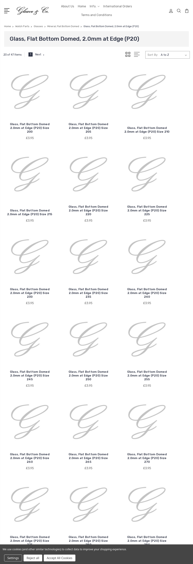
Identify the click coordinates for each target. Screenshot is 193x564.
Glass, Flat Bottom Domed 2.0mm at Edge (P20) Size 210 (120, 116)
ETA (103, 471)
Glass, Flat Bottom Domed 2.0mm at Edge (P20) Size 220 (24, 188)
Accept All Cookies (59, 558)
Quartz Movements (160, 476)
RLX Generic (109, 465)
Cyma (105, 482)
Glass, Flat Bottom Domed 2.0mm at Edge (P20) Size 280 (24, 403)
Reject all (33, 558)
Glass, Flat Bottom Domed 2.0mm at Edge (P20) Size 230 (120, 188)
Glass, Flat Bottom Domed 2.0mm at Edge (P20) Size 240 (24, 260)
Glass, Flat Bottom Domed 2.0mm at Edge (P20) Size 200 (24, 116)
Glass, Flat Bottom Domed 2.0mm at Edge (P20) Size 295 (168, 403)
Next (40, 54)
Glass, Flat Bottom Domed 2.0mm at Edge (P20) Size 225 (72, 188)
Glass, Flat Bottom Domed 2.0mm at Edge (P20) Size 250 (120, 260)
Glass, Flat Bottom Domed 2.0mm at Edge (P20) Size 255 (168, 260)
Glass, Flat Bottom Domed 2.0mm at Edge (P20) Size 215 (168, 116)
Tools (151, 482)
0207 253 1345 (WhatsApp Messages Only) (26, 506)
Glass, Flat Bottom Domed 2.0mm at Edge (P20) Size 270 (120, 331)
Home (82, 6)
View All (106, 488)
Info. (95, 6)
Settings (13, 558)
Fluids (152, 471)
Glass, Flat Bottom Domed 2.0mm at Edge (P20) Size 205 (72, 116)
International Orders (117, 6)
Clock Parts (155, 465)
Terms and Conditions (96, 15)
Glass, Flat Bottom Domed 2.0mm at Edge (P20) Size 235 (168, 188)
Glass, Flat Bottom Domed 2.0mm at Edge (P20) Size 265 (72, 331)
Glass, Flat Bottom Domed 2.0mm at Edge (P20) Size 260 (24, 331)
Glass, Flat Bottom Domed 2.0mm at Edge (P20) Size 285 (72, 403)
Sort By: (153, 55)
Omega (105, 459)
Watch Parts (156, 488)
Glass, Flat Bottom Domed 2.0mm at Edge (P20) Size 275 (168, 331)
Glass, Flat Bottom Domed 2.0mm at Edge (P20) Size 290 (120, 403)
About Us (67, 6)
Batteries (154, 459)
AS (103, 476)
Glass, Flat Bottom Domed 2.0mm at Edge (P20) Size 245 (72, 260)
